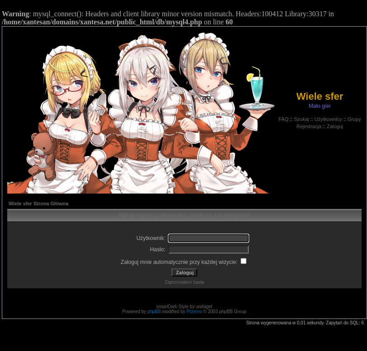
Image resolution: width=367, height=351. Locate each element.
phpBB (154, 311)
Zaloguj (335, 126)
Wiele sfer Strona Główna (39, 203)
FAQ (283, 119)
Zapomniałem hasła (184, 282)
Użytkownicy (328, 119)
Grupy (354, 119)
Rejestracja (309, 126)
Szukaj (301, 119)
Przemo (194, 311)
